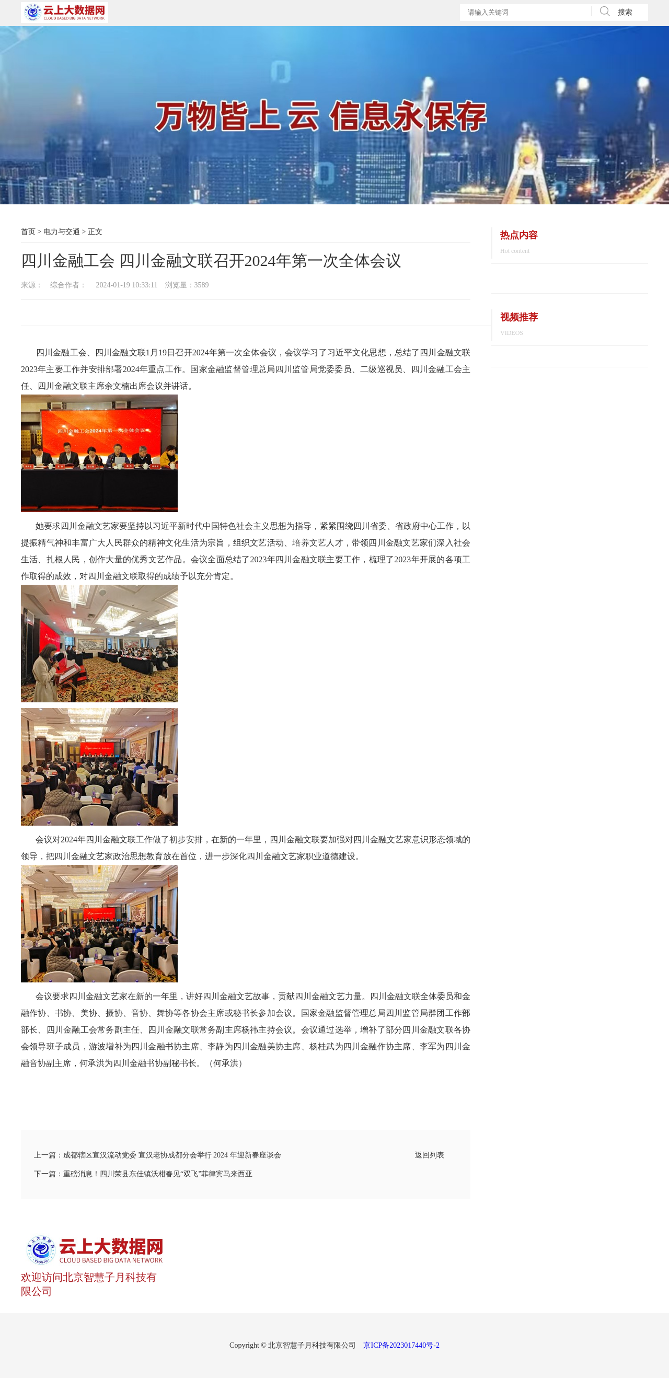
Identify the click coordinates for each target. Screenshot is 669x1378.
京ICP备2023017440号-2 (401, 1345)
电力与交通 (61, 232)
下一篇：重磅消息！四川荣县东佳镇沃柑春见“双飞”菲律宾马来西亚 (143, 1174)
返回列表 (429, 1155)
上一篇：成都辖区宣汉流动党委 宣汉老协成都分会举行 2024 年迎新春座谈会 (157, 1155)
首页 (28, 232)
